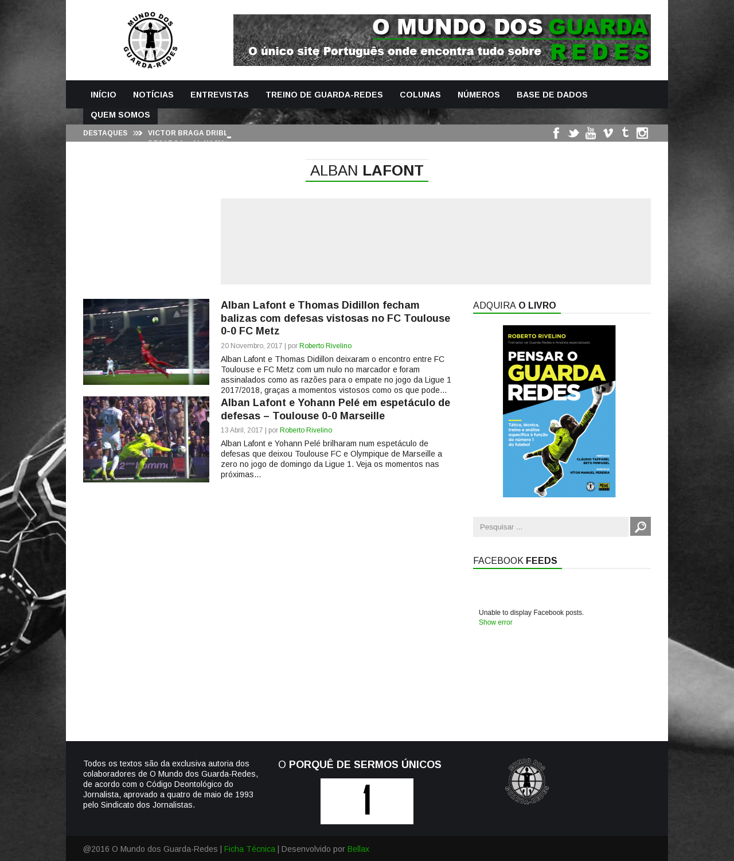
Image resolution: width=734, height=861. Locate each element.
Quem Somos (120, 114)
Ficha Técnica (249, 849)
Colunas (420, 94)
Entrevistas (219, 94)
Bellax (358, 849)
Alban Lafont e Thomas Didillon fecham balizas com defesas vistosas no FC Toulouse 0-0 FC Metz (335, 318)
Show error (496, 622)
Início (103, 94)
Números (479, 94)
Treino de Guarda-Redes (324, 94)
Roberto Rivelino (325, 346)
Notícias (153, 94)
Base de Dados (552, 94)
